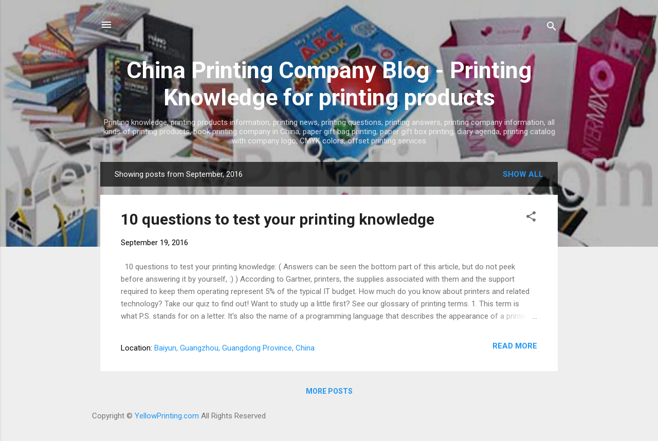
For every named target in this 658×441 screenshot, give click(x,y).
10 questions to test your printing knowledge (277, 219)
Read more (514, 346)
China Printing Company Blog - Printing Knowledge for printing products (329, 84)
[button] (531, 218)
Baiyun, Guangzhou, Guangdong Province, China (234, 348)
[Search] (551, 28)
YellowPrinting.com (167, 415)
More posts (329, 391)
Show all (523, 174)
